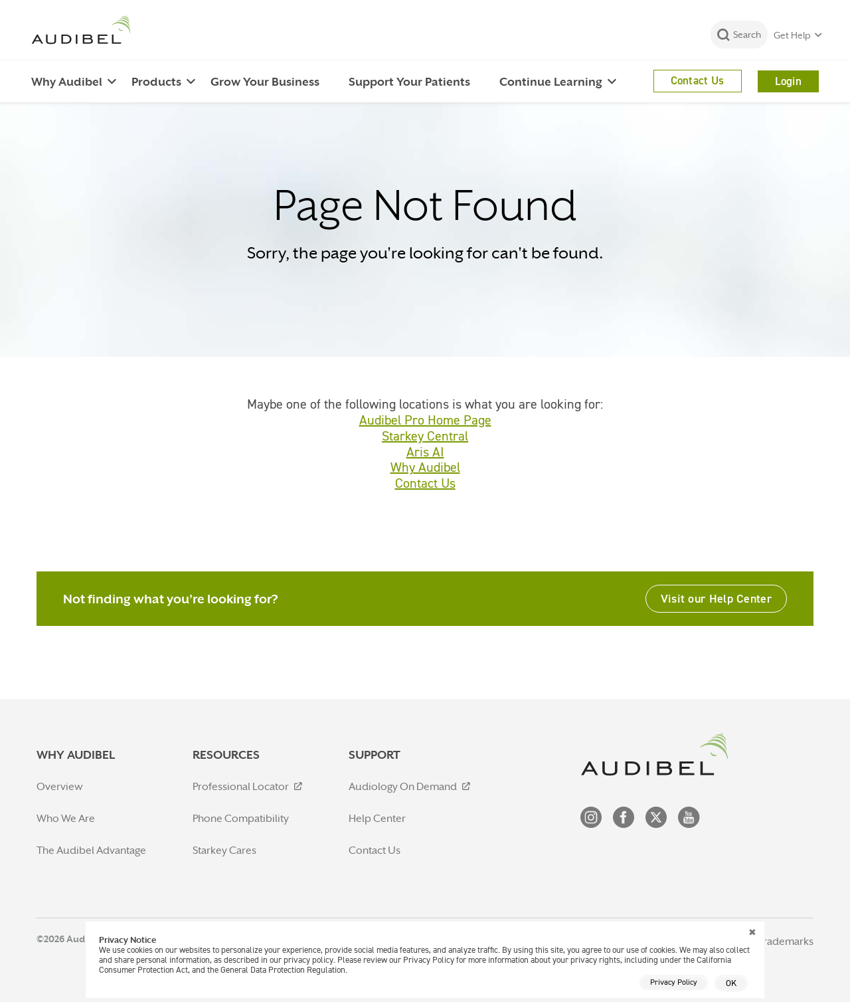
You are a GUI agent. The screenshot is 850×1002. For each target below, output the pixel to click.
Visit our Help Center (716, 598)
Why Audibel (66, 81)
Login (788, 81)
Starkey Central (425, 436)
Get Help (792, 35)
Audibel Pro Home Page (425, 420)
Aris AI (425, 452)
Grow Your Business (265, 81)
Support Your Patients (409, 81)
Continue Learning (550, 81)
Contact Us (697, 80)
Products (156, 81)
